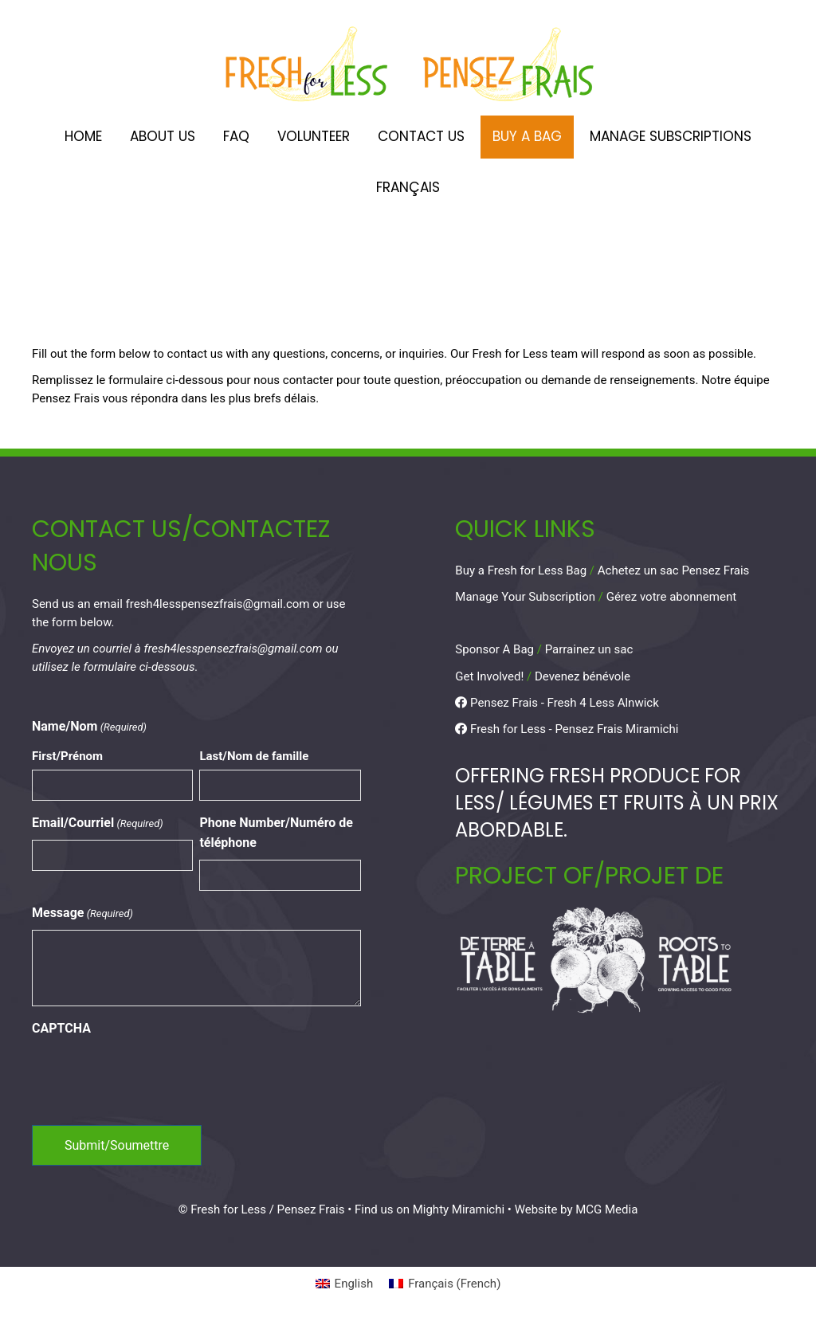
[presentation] (153, 1076)
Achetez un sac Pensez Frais (674, 570)
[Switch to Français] (408, 188)
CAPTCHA (61, 1028)
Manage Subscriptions (670, 136)
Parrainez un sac (589, 649)
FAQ (236, 136)
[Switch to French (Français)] (444, 1284)
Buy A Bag (527, 136)
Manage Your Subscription (525, 597)
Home (83, 136)
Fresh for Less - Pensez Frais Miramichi (566, 729)
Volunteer (313, 136)
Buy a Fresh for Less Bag (520, 570)
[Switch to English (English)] (345, 1284)
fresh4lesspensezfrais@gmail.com (218, 604)
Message (82, 913)
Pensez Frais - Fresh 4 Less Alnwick (556, 703)
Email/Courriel (97, 823)
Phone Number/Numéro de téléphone (275, 832)
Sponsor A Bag (494, 649)
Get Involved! (489, 676)
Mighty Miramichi (458, 1209)
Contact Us (421, 136)
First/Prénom (67, 756)
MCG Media (606, 1209)
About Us (162, 136)
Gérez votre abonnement (671, 597)
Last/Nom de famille (253, 756)
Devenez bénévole (582, 676)
